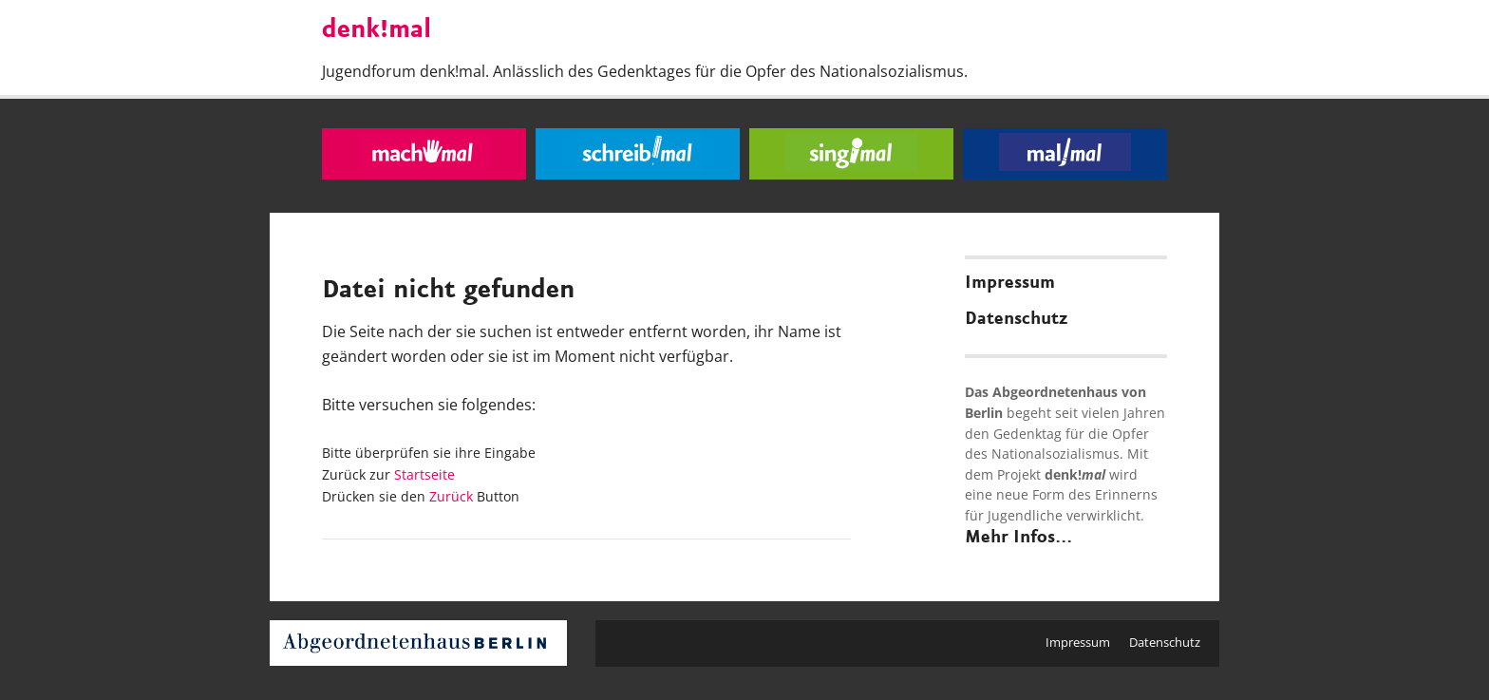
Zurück (451, 496)
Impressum (1010, 283)
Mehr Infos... (1018, 537)
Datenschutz (1016, 319)
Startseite (424, 474)
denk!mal (376, 30)
